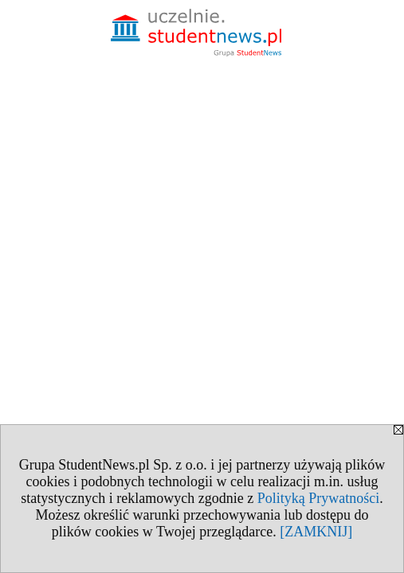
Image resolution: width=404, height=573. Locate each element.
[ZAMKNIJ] (316, 532)
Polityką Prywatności (318, 498)
